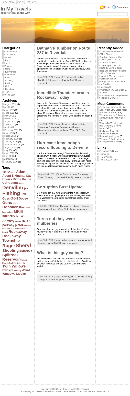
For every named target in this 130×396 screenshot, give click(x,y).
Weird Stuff (9, 95)
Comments (122, 7)
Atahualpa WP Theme (58, 391)
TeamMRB (104, 154)
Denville (67, 174)
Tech (6, 92)
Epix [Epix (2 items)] (25, 188)
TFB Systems (105, 157)
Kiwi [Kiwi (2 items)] (22, 207)
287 (62, 77)
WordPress (37, 391)
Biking (8, 77)
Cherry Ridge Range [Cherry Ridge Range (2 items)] (16, 179)
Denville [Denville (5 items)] (11, 187)
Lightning (74, 124)
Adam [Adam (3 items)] (21, 172)
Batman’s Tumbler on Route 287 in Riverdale (112, 72)
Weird (88, 240)
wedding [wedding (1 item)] (17, 271)
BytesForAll (76, 391)
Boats (20, 2)
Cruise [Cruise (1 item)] (21, 183)
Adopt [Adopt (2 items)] (6, 175)
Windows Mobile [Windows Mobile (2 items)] (14, 273)
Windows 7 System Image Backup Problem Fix (111, 140)
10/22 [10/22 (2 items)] (6, 172)
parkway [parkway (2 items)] (8, 225)
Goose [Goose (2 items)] (23, 198)
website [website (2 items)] (7, 270)
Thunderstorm (44, 130)
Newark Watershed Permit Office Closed (112, 52)
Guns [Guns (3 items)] (7, 203)
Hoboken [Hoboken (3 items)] (10, 207)
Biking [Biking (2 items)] (16, 175)
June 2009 (9, 153)
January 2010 (11, 141)
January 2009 (11, 161)
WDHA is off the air (108, 62)
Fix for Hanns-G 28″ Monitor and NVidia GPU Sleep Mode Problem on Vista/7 (113, 110)
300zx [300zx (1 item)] (12, 172)
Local (7, 63)
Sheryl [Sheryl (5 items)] (23, 245)
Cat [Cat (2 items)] (28, 175)
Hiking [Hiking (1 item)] (15, 203)
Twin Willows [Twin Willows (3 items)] (14, 266)
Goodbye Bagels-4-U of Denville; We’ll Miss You (110, 58)
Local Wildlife (105, 87)
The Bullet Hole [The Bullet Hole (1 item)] (20, 263)
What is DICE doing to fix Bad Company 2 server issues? (111, 126)
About (12, 2)
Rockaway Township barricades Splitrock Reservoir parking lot (109, 133)
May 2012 (9, 115)
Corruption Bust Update (59, 187)
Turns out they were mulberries (56, 221)
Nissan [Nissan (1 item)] (18, 221)
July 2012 (9, 110)
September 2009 (12, 144)
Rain (82, 124)
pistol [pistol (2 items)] (19, 225)
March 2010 (10, 136)
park (72, 240)
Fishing (8, 83)
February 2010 (11, 138)
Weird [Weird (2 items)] (26, 270)
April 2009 (9, 159)
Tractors (30, 2)
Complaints (9, 54)
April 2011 (9, 127)
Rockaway (43, 127)
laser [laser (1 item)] (28, 208)
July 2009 (9, 150)
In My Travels (16, 9)
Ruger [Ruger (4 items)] (8, 245)
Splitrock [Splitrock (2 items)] (25, 250)
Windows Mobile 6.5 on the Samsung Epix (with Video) (112, 116)
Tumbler (42, 80)
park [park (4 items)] (26, 220)
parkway (80, 240)
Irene (74, 174)
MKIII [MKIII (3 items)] (18, 211)
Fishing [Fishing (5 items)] (11, 193)
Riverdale (79, 77)
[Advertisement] (15, 329)
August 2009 (10, 147)
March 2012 (10, 118)
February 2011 (11, 130)
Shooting (9, 89)
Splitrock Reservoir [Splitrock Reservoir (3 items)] (11, 257)
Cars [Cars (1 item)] (23, 176)
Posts (107, 7)
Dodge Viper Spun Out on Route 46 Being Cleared (111, 66)
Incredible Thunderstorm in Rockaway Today (63, 95)
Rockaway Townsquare (60, 127)
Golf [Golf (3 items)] (14, 198)
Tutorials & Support (101, 391)
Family (7, 57)
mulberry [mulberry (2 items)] (8, 216)
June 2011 (9, 124)
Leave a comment (82, 177)
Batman (69, 77)
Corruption (65, 206)
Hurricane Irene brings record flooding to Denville (62, 145)
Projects (8, 66)
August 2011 (10, 121)
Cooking (9, 80)
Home (4, 2)
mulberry (65, 240)
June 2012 (9, 113)
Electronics (10, 72)
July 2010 (9, 133)
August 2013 (10, 104)
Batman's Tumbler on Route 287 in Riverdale (63, 50)
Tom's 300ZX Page (108, 159)
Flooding (65, 124)
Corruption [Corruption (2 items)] (10, 182)
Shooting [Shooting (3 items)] (10, 250)
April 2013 (9, 107)
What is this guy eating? (60, 253)
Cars (7, 69)
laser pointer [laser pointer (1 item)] (7, 212)
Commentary (10, 51)
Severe (75, 127)
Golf (7, 86)
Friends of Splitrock (108, 151)
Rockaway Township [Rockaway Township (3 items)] (11, 238)
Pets (7, 60)
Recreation (9, 74)
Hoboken (75, 206)
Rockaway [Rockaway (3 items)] (17, 231)
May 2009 (9, 156)
